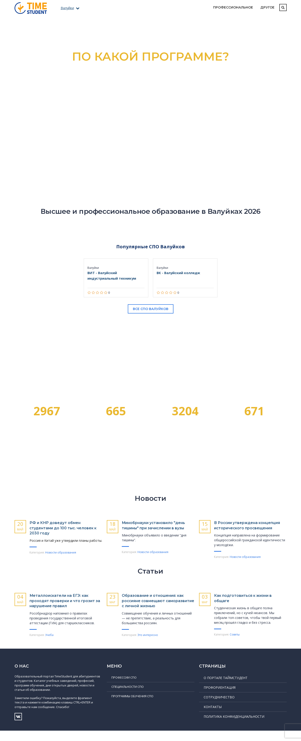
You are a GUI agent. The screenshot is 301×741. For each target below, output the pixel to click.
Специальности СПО (127, 697)
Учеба (49, 640)
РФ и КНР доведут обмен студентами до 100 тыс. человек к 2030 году (59, 528)
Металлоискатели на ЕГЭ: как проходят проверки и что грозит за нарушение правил (64, 606)
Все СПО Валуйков (150, 309)
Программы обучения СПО (132, 706)
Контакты (213, 717)
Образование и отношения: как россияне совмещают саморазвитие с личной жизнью (154, 608)
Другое (267, 7)
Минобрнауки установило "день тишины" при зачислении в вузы (152, 528)
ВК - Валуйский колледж (180, 272)
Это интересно (147, 645)
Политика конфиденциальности (234, 727)
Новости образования (60, 552)
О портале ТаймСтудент (225, 688)
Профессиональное (233, 7)
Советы (235, 640)
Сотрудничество (219, 707)
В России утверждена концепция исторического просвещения (245, 528)
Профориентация (219, 698)
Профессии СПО (124, 688)
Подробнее (150, 134)
